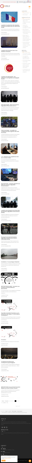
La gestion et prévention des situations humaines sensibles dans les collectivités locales (10, 26)
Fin (7, 402)
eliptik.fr (18, 460)
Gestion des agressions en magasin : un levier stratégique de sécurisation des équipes (26, 21)
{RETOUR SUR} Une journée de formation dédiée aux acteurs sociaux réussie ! (10, 387)
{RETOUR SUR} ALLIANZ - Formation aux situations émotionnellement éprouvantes (10, 287)
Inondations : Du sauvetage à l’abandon (10, 262)
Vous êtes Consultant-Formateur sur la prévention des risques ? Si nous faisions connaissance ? (10, 314)
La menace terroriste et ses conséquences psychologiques (8, 362)
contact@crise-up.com (6, 452)
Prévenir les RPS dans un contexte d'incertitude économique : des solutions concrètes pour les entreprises (26, 45)
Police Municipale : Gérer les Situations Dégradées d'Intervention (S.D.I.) (10, 105)
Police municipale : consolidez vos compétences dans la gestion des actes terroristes (10, 131)
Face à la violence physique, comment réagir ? (26, 61)
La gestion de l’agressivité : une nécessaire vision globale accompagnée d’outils (10, 78)
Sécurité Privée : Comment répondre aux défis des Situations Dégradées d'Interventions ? (10, 185)
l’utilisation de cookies (7, 458)
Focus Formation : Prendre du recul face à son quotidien (27, 54)
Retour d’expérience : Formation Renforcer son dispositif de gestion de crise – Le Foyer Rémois (27, 31)
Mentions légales (22, 460)
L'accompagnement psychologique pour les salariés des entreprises (26, 57)
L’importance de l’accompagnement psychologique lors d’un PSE (27, 26)
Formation (3, 339)
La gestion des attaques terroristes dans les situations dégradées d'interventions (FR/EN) (10, 211)
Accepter (3, 460)
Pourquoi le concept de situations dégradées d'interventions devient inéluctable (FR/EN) (9, 238)
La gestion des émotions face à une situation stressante (9, 51)
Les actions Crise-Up (4, 295)
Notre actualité (14, 411)
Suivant (4, 402)
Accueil (6, 411)
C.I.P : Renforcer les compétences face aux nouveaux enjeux (10, 157)
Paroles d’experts (4, 32)
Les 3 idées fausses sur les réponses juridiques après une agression (26, 70)
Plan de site (25, 460)
